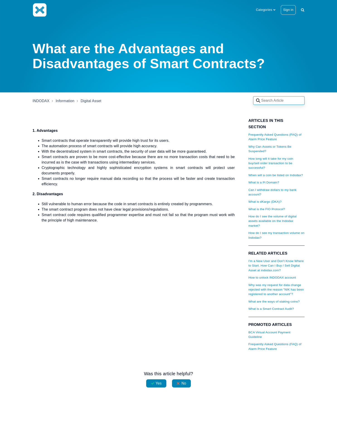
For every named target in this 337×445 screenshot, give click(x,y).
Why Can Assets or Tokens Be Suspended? (269, 149)
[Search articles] (279, 100)
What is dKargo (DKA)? (265, 201)
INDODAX (41, 101)
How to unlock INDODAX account (272, 277)
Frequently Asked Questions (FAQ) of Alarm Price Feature (274, 137)
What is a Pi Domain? (263, 182)
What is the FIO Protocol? (266, 209)
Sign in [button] (288, 10)
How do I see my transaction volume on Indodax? (276, 235)
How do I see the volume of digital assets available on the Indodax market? (272, 221)
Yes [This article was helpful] (159, 383)
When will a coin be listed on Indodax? (275, 175)
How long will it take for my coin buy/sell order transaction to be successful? (270, 163)
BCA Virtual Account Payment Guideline (269, 335)
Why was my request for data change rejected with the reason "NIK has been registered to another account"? (276, 289)
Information (65, 101)
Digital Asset (91, 101)
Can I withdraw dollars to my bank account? (272, 192)
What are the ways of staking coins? (274, 301)
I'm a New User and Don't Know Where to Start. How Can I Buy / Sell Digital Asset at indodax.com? (276, 265)
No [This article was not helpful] (184, 383)
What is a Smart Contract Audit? (271, 308)
